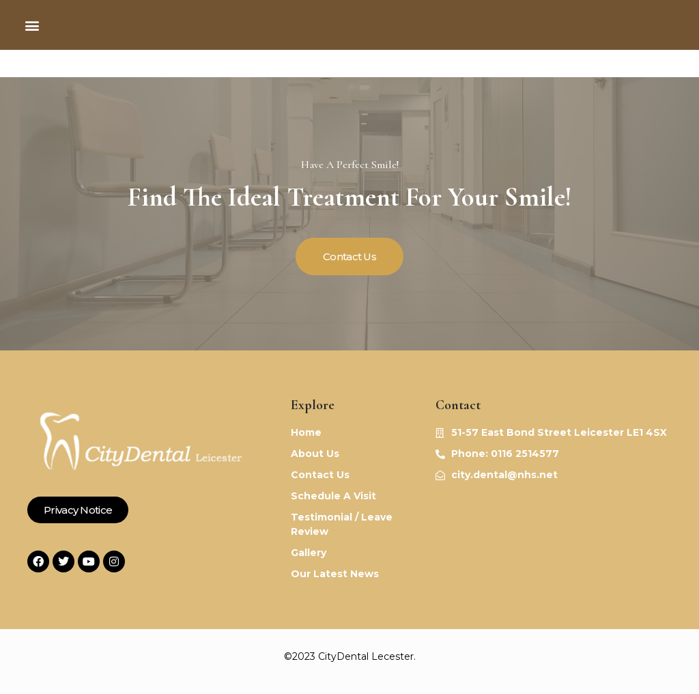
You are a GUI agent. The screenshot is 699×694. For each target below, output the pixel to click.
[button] (31, 25)
